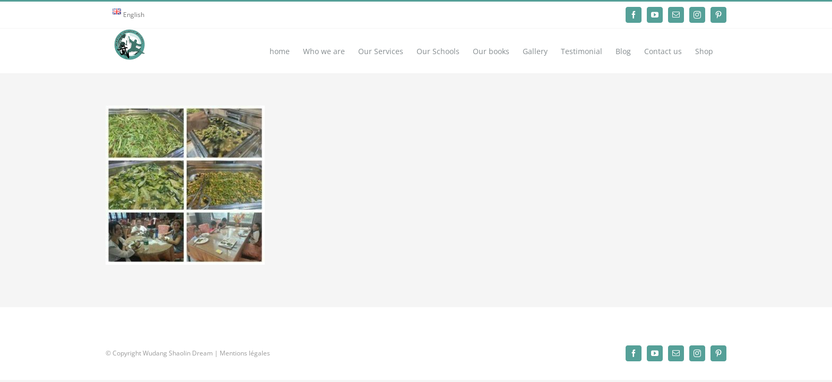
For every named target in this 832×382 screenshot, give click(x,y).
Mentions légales (245, 353)
